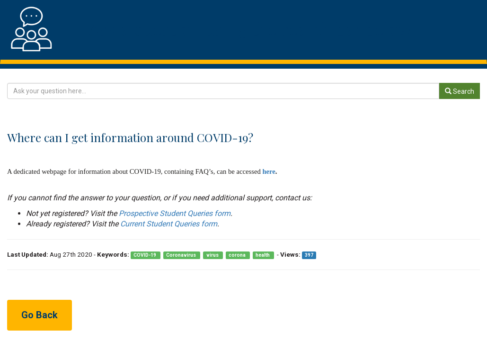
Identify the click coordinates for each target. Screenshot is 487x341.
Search (459, 91)
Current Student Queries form (168, 223)
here (268, 171)
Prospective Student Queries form (174, 213)
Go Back (39, 315)
